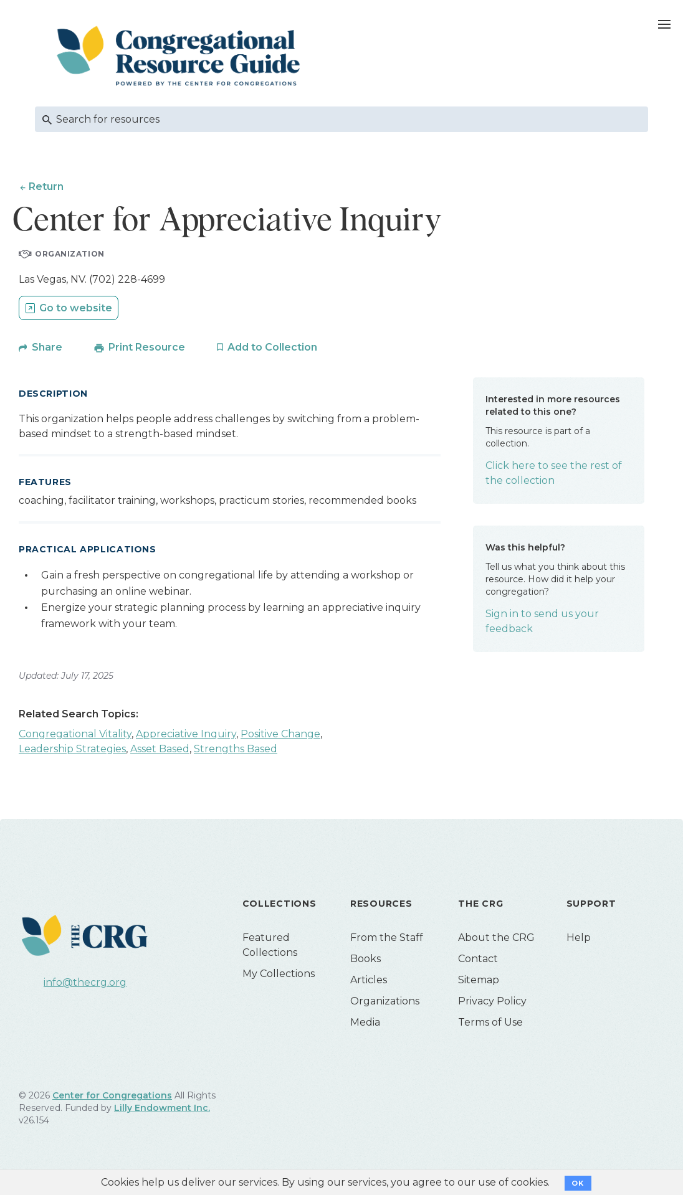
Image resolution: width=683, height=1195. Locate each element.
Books (365, 959)
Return (46, 186)
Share (47, 347)
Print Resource (146, 347)
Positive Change (280, 734)
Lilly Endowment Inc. (162, 1107)
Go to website (75, 308)
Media (365, 1022)
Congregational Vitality (75, 734)
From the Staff (386, 937)
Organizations (384, 1001)
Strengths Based (235, 749)
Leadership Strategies (72, 749)
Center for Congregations (112, 1095)
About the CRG (496, 937)
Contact (478, 959)
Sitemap (478, 980)
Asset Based (159, 749)
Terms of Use (490, 1022)
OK (578, 1183)
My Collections (278, 974)
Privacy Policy (492, 1001)
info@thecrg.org (85, 982)
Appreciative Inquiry (186, 734)
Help (578, 937)
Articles (368, 980)
